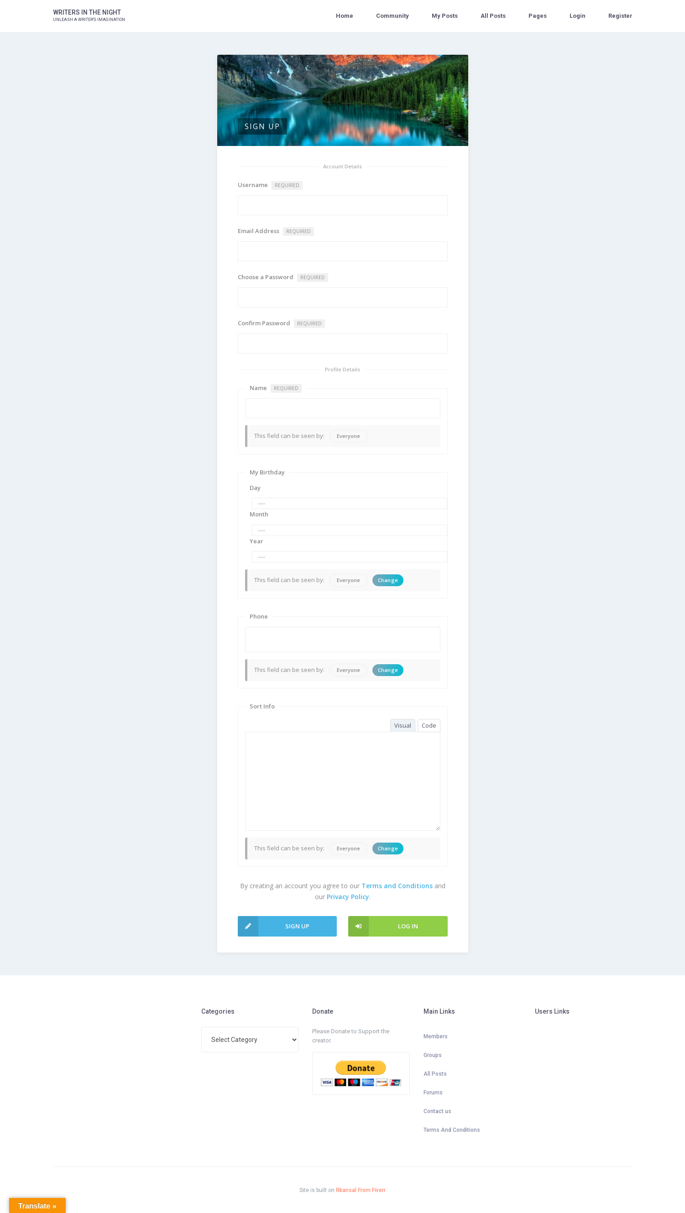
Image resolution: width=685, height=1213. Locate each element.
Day (255, 488)
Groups (433, 1055)
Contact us (437, 1111)
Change (388, 580)
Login (578, 15)
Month (259, 514)
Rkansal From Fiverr (361, 1190)
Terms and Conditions (397, 885)
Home (344, 15)
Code (429, 725)
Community (392, 15)
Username (270, 185)
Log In (383, 926)
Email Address (276, 231)
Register (620, 15)
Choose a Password (283, 277)
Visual (402, 725)
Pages (537, 15)
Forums (433, 1092)
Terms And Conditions (452, 1130)
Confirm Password (281, 323)
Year (256, 541)
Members (436, 1036)
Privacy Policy (348, 896)
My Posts (445, 15)
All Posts (493, 15)
